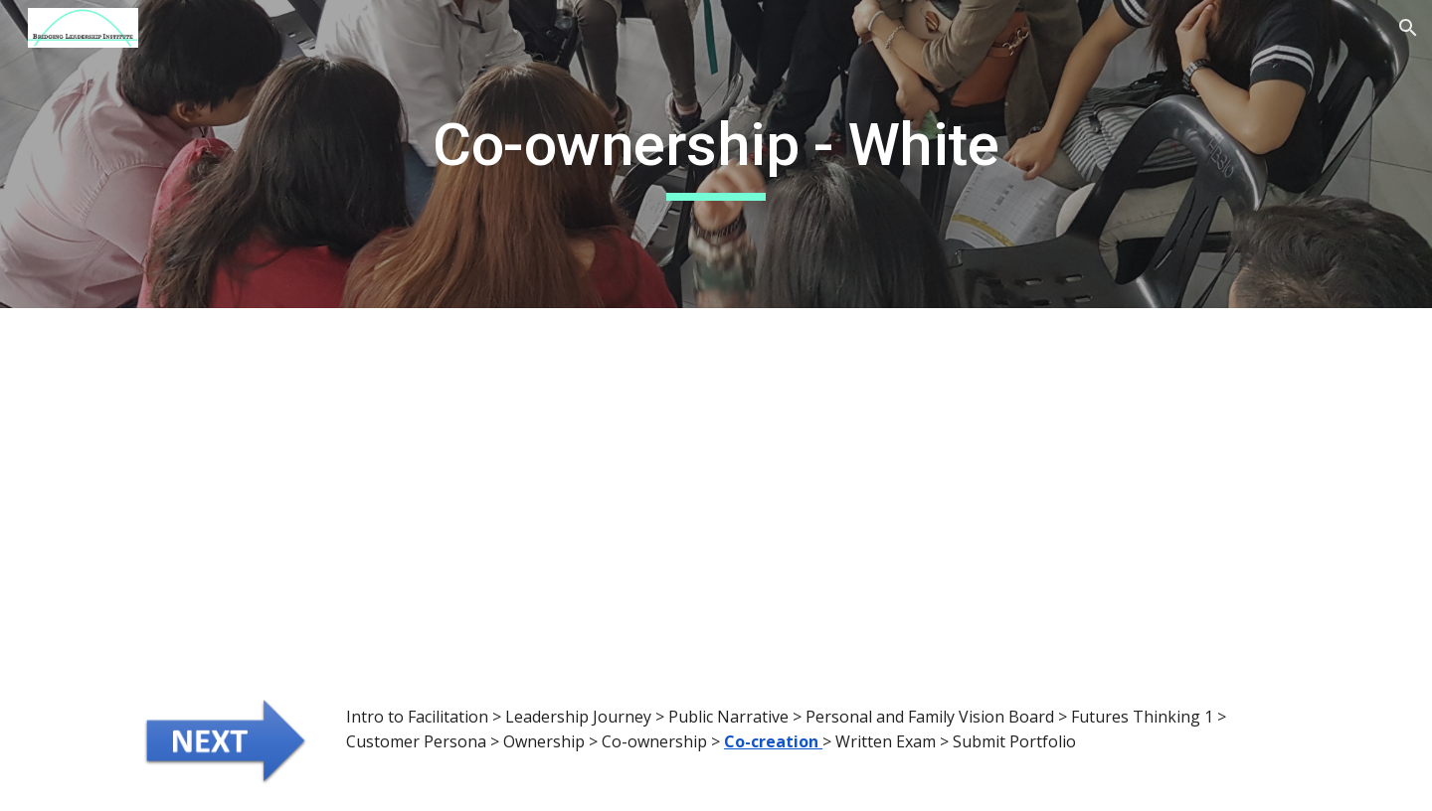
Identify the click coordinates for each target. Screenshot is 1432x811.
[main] (716, 154)
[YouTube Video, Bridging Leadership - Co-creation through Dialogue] (421, 490)
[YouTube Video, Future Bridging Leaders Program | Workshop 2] (1010, 490)
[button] (1408, 28)
